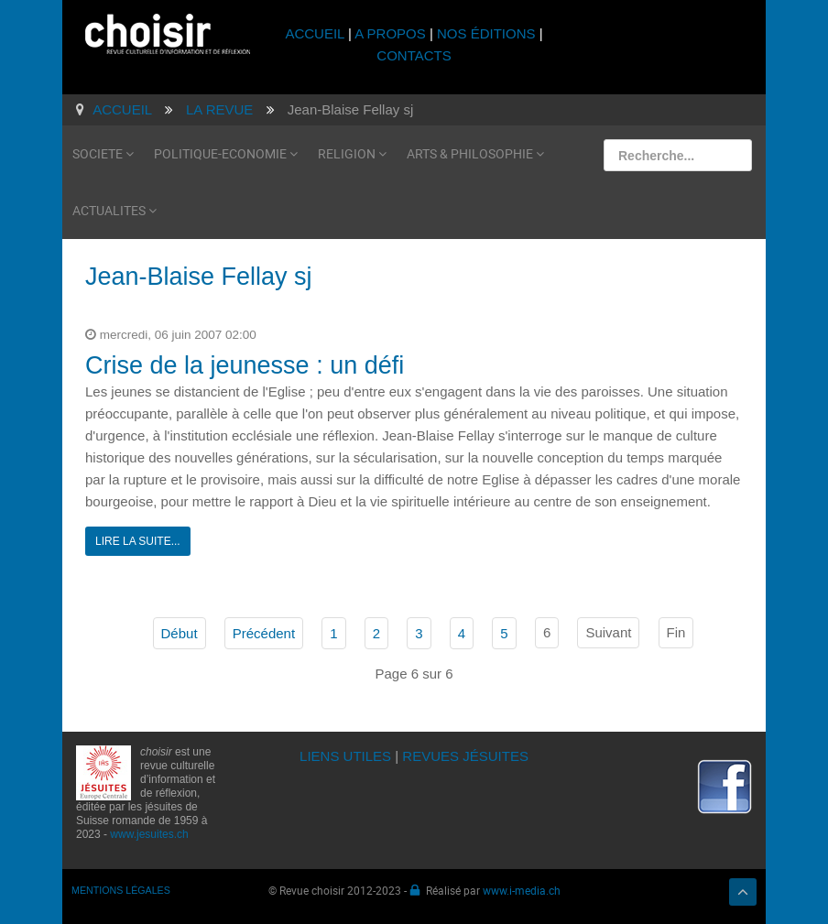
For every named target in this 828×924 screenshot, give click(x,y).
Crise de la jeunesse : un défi (244, 365)
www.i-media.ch (522, 890)
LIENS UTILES (345, 756)
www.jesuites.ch (149, 834)
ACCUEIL (316, 33)
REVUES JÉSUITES (465, 756)
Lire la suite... (137, 541)
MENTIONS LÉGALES (120, 890)
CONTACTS (413, 55)
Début (179, 633)
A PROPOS (390, 33)
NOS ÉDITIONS (486, 33)
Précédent (264, 633)
